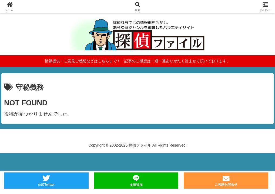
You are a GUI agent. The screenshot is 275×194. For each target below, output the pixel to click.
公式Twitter (46, 184)
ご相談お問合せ (226, 184)
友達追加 (136, 185)
